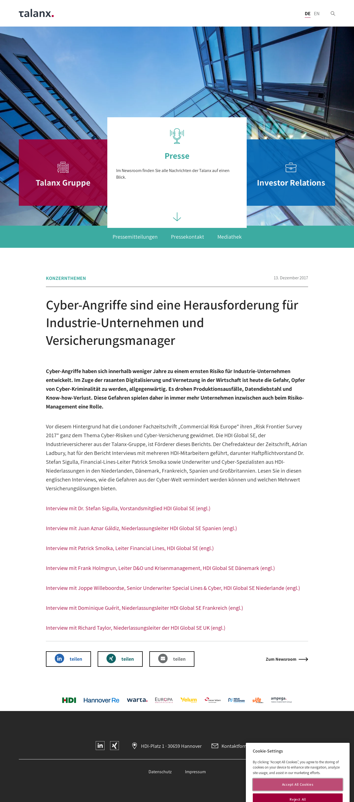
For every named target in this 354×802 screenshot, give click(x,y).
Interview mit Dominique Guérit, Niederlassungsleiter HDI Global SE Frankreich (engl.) (144, 607)
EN (317, 13)
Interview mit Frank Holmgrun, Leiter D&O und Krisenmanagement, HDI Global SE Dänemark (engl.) (160, 568)
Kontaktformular (239, 746)
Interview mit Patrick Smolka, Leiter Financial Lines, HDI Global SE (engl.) (130, 548)
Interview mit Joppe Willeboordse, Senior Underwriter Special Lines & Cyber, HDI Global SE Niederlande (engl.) (173, 588)
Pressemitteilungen (135, 236)
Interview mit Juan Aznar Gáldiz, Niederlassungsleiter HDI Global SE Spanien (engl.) (141, 528)
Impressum (195, 772)
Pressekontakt (187, 236)
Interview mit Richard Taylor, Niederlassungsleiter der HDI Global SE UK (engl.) (135, 627)
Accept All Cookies (298, 792)
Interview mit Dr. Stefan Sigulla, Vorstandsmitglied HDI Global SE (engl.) (128, 508)
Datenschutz (160, 772)
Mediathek (229, 236)
